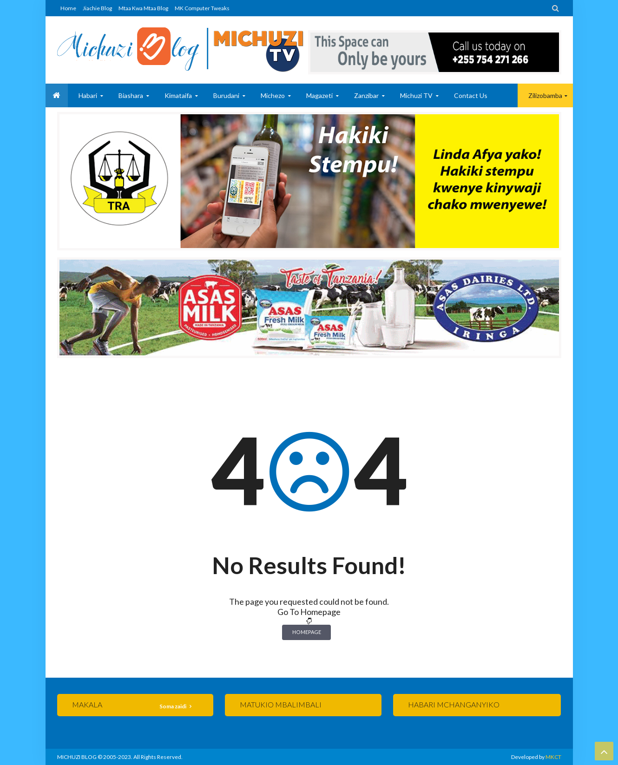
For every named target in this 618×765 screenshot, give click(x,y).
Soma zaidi (173, 706)
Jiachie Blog (97, 8)
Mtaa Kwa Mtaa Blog (143, 8)
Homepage (306, 632)
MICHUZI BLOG (77, 756)
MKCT (553, 756)
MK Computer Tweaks (202, 8)
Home (68, 8)
